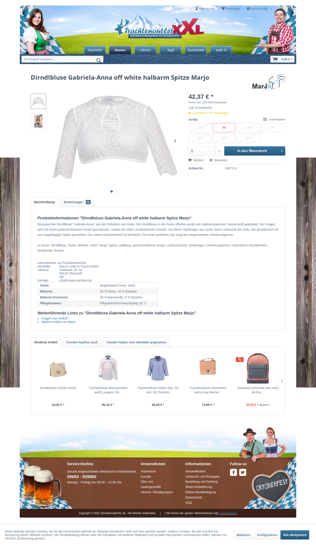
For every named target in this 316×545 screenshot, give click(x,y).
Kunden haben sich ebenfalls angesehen (136, 342)
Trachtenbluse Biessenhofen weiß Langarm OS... (108, 390)
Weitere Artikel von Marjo (56, 322)
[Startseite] (95, 50)
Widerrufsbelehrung (198, 487)
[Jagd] (170, 50)
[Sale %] (221, 50)
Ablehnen (243, 535)
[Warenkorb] (282, 59)
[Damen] (120, 50)
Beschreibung (44, 202)
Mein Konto (207, 9)
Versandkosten (203, 107)
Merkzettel (233, 9)
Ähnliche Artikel (45, 342)
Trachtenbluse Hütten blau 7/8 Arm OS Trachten (157, 390)
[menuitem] (205, 9)
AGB (188, 502)
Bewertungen (77, 202)
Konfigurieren (267, 535)
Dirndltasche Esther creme (58, 388)
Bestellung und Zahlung (201, 481)
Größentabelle (274, 119)
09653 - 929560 (81, 476)
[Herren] (145, 50)
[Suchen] (98, 60)
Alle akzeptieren (295, 535)
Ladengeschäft (151, 487)
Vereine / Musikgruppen (157, 492)
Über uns (147, 481)
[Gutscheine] (195, 50)
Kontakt (146, 476)
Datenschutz (193, 497)
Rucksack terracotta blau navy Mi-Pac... (257, 390)
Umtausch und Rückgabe (202, 476)
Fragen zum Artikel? (53, 318)
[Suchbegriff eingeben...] (62, 59)
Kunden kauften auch (82, 342)
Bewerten (218, 160)
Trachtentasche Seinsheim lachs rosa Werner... (208, 390)
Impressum (148, 471)
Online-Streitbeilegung (200, 492)
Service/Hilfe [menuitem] (258, 9)
